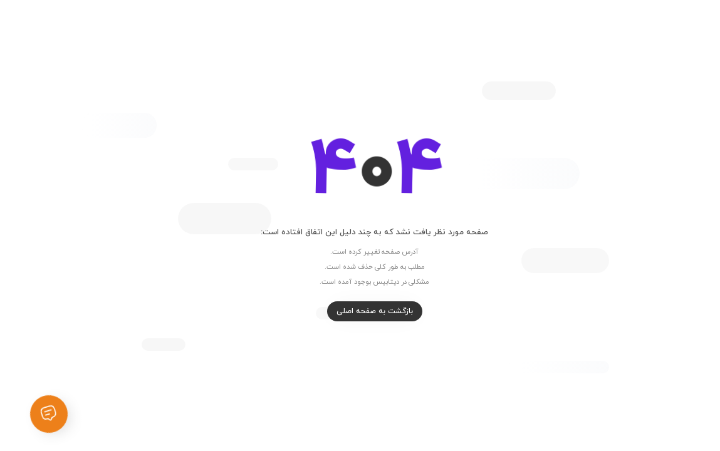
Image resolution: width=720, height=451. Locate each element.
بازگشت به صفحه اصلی (360, 311)
